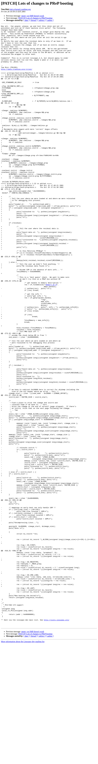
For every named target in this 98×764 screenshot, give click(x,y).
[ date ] (26, 20)
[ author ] (50, 20)
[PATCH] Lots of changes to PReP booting (35, 18)
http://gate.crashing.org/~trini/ (16, 78)
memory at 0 (51, 337)
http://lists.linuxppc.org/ (56, 739)
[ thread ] (33, 20)
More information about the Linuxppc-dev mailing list (22, 762)
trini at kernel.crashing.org (20, 9)
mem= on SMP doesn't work (32, 16)
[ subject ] (42, 20)
